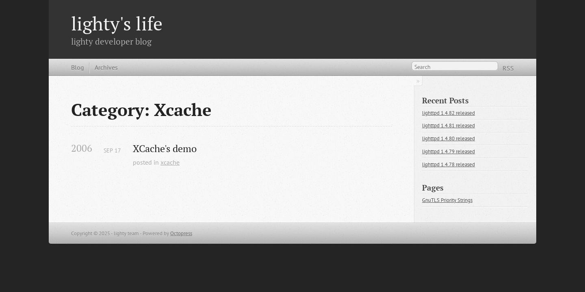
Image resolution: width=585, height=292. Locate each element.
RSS (508, 68)
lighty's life (116, 23)
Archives (106, 67)
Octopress (181, 233)
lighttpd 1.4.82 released (448, 113)
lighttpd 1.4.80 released (448, 138)
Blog (77, 67)
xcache (170, 162)
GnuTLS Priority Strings (447, 200)
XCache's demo (165, 149)
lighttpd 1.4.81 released (448, 125)
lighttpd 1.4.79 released (448, 151)
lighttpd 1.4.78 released (448, 164)
